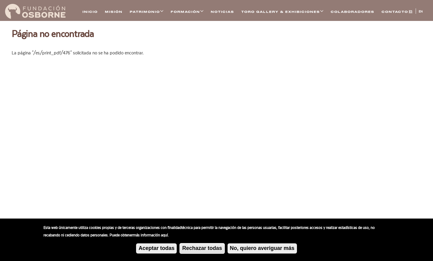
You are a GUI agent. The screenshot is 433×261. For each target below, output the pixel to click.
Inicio (90, 11)
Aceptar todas (156, 249)
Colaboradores (352, 11)
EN (421, 11)
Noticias (222, 11)
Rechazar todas (202, 249)
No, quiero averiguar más (262, 249)
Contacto (395, 11)
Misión (114, 11)
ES (410, 11)
